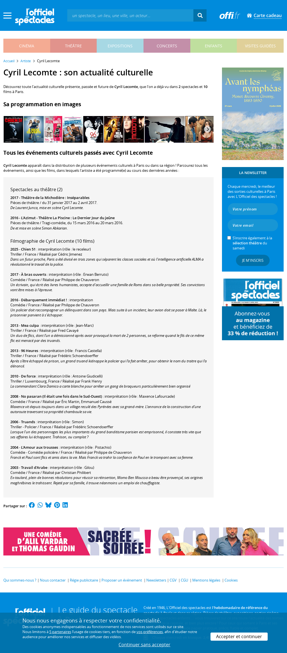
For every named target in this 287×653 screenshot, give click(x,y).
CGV (173, 580)
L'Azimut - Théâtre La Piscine (45, 217)
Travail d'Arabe (34, 467)
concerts (167, 45)
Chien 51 (28, 249)
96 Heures (29, 350)
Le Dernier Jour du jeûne (94, 217)
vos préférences (149, 631)
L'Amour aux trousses (39, 447)
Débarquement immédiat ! (44, 299)
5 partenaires (60, 631)
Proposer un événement (121, 580)
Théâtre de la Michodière (42, 197)
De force (28, 376)
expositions (120, 45)
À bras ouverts (33, 274)
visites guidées (260, 45)
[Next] (207, 129)
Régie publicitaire (84, 580)
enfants (213, 45)
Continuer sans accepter (144, 645)
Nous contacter (53, 580)
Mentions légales (206, 580)
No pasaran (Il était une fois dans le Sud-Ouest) (61, 396)
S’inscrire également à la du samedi (252, 243)
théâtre (73, 45)
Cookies (231, 580)
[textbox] (130, 15)
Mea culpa (30, 325)
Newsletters (156, 580)
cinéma (26, 45)
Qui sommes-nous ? (19, 580)
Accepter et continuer (239, 636)
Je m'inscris (252, 260)
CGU (184, 580)
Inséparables (78, 197)
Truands (28, 421)
